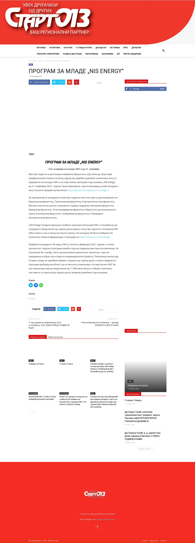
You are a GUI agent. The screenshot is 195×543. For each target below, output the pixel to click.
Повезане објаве (37, 337)
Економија (107, 54)
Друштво (136, 47)
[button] (163, 51)
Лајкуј (162, 89)
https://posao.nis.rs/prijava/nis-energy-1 (88, 190)
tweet (99, 83)
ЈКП (118, 54)
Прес (125, 47)
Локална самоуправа (48, 54)
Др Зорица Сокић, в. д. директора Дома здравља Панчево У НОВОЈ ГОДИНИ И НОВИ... (142, 436)
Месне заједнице (132, 54)
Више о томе (145, 449)
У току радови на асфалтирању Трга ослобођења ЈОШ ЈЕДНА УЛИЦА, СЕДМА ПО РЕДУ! (49, 325)
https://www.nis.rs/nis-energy (95, 236)
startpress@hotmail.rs (106, 519)
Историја (115, 47)
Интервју (41, 47)
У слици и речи (84, 47)
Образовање (91, 54)
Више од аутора (55, 337)
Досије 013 (100, 47)
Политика (54, 47)
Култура (68, 47)
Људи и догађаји (72, 54)
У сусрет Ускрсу (66, 364)
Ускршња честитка (36, 364)
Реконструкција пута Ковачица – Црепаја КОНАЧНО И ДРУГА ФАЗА (100, 323)
